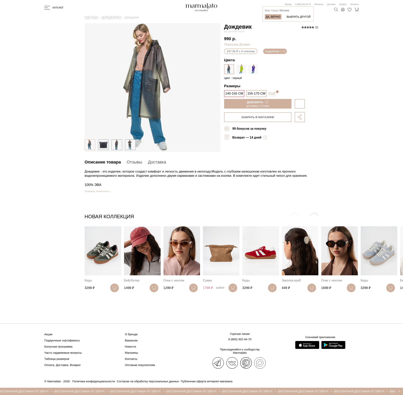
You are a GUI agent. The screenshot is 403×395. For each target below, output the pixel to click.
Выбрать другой (298, 16)
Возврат (343, 4)
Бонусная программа (58, 346)
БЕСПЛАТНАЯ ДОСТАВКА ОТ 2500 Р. (27, 391)
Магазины (319, 4)
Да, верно (273, 16)
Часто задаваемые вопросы (63, 352)
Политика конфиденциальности (93, 381)
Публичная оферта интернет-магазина (206, 381)
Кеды (88, 280)
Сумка (207, 280)
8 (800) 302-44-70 (303, 4)
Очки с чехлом (174, 280)
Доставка (331, 4)
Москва (288, 4)
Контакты (354, 4)
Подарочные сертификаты (62, 340)
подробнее (275, 51)
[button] (314, 217)
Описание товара (103, 162)
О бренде (131, 334)
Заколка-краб (291, 280)
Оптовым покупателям (140, 365)
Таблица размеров (56, 358)
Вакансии (131, 340)
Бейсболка (131, 280)
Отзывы (134, 162)
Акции (48, 334)
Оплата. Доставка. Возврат (62, 365)
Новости (130, 346)
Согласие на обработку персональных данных (148, 381)
